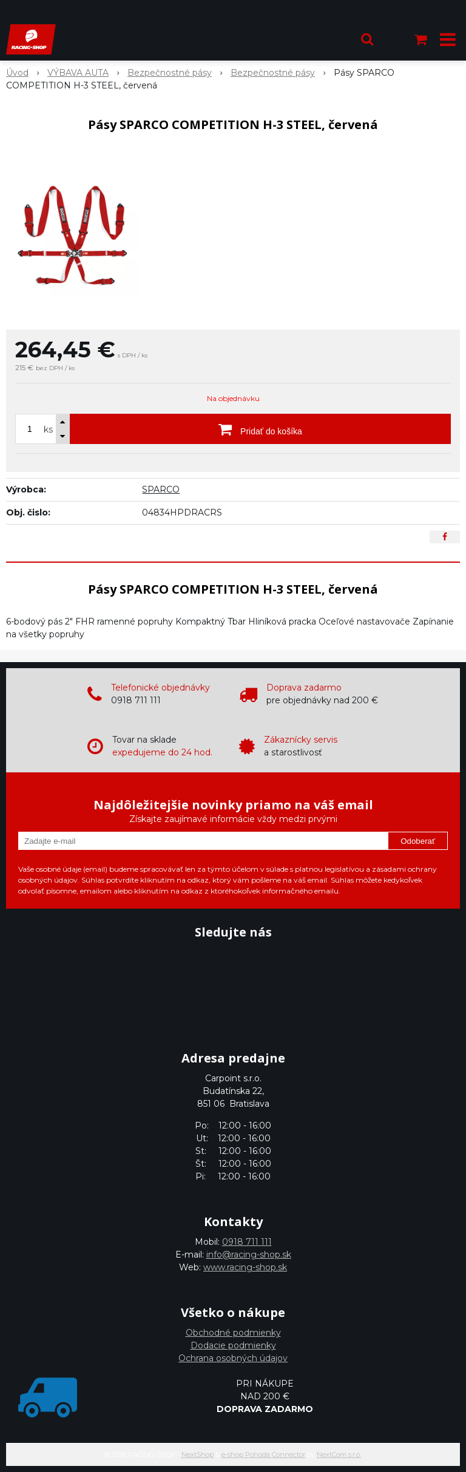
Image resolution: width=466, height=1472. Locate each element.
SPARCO (161, 489)
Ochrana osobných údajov (233, 1358)
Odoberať (417, 841)
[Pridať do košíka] (260, 429)
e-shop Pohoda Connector (263, 1454)
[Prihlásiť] (394, 39)
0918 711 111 (247, 1241)
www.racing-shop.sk (245, 1267)
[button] (367, 39)
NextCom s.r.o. (339, 1454)
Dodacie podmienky (233, 1345)
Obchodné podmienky (233, 1332)
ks (48, 429)
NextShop (197, 1454)
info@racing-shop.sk (248, 1254)
